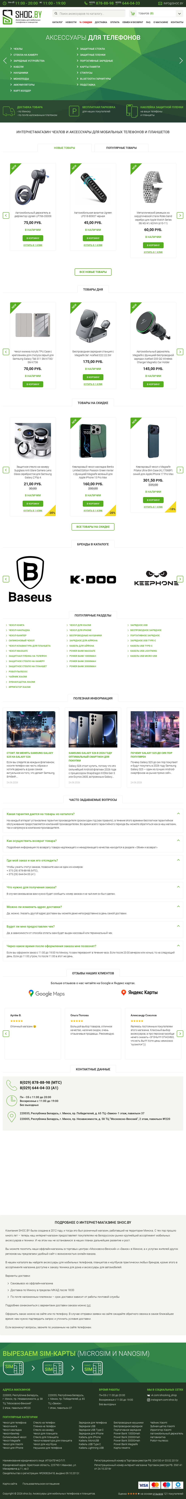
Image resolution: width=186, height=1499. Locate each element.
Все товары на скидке (93, 526)
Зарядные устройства (29, 60)
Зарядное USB (138, 625)
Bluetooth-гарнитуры (95, 78)
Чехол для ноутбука (45, 1444)
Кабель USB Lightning (143, 651)
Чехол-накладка (19, 630)
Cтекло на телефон (44, 1422)
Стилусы (86, 72)
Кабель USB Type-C (141, 645)
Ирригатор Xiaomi (20, 687)
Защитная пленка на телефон (28, 656)
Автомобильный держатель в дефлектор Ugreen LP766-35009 (32, 214)
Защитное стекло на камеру (27, 661)
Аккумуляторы (24, 84)
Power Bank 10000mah (82, 656)
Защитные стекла (92, 48)
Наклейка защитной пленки (161, 107)
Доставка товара (30, 107)
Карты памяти (90, 66)
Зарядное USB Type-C (143, 640)
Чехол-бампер (17, 635)
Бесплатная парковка (98, 107)
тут (89, 1305)
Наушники (21, 72)
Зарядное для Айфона (83, 640)
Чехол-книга (16, 625)
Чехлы (18, 48)
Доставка (101, 22)
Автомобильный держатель (166, 1433)
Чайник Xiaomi (18, 676)
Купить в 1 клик (32, 245)
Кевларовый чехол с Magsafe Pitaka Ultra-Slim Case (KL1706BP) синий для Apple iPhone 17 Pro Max (153, 470)
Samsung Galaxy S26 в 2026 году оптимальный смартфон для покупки (90, 756)
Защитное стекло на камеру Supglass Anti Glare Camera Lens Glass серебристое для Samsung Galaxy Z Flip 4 (33, 472)
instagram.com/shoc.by (162, 1399)
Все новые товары (93, 272)
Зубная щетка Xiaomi (22, 682)
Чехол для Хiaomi (13, 1444)
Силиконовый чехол (22, 640)
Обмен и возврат (132, 22)
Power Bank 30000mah (82, 666)
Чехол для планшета (45, 1433)
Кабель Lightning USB (91, 1447)
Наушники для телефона (47, 1447)
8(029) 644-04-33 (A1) (39, 1088)
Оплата (114, 22)
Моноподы (21, 78)
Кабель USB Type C (90, 1444)
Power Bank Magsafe (82, 651)
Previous (6, 60)
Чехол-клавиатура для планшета (52, 1440)
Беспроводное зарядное (145, 630)
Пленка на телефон (44, 1426)
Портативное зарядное (145, 635)
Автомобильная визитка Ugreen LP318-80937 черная (93, 214)
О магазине (160, 22)
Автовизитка (158, 1437)
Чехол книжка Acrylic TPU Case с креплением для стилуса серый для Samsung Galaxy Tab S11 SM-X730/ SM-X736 (33, 357)
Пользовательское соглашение (41, 1483)
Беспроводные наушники (85, 635)
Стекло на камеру (43, 1429)
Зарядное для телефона (93, 1422)
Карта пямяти (122, 1447)
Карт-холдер (22, 90)
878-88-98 (101, 3)
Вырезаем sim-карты (39, 1353)
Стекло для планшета (46, 1437)
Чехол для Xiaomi (80, 625)
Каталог (57, 22)
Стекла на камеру (26, 54)
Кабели (18, 66)
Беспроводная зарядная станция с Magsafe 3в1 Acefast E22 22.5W (93, 353)
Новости (71, 22)
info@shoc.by (173, 3)
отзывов (158, 1493)
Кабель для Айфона (81, 645)
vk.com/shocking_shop (162, 1395)
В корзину (33, 238)
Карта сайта (10, 1483)
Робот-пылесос (18, 671)
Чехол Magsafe (18, 651)
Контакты (177, 22)
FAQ (148, 22)
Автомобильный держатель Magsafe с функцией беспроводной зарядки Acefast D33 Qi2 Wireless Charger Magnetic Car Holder (153, 357)
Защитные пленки (92, 54)
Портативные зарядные (96, 60)
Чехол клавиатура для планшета (30, 645)
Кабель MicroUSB (89, 1440)
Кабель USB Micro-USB (143, 656)
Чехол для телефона (14, 1422)
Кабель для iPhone (90, 1437)
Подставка (87, 84)
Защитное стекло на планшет (28, 666)
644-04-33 (128, 3)
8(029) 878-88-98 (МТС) (41, 1082)
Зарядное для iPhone (91, 1433)
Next (180, 60)
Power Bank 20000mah (82, 661)
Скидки (87, 22)
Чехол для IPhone (80, 630)
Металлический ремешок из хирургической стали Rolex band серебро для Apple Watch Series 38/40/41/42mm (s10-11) (153, 218)
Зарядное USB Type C (91, 1429)
